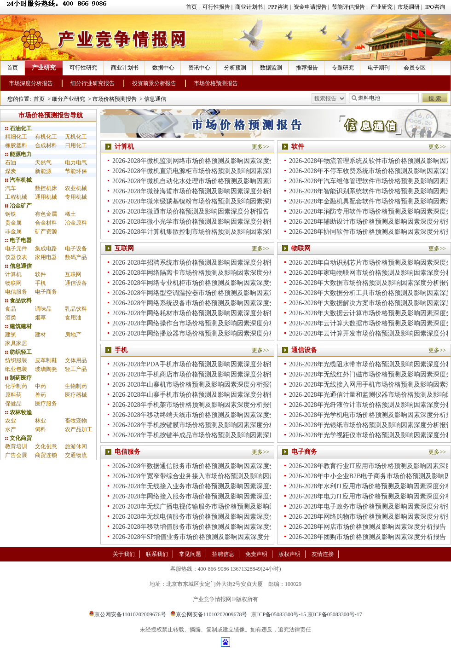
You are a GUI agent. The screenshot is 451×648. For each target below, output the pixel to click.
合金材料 (46, 223)
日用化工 (76, 145)
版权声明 (289, 554)
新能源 (43, 171)
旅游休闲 (76, 446)
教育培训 (16, 446)
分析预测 (235, 67)
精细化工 (16, 136)
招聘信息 (223, 554)
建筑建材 (18, 326)
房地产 (73, 334)
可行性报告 (216, 7)
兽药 (40, 395)
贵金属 (13, 223)
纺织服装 (16, 360)
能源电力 (18, 154)
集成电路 (46, 248)
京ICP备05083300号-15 (278, 614)
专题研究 (343, 67)
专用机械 (76, 197)
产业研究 (381, 7)
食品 (10, 309)
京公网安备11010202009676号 (127, 614)
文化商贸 (18, 438)
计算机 (13, 274)
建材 (40, 334)
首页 (191, 7)
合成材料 (46, 145)
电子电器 (18, 240)
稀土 (70, 214)
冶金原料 (76, 223)
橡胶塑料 (16, 145)
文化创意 (46, 446)
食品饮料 (18, 300)
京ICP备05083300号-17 (334, 614)
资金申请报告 (310, 7)
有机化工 (46, 136)
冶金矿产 (18, 205)
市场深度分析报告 (31, 83)
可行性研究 (83, 67)
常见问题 (190, 554)
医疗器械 (76, 395)
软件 (40, 274)
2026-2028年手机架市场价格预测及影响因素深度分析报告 (194, 404)
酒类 (10, 317)
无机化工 (76, 136)
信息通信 (155, 99)
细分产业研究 (68, 99)
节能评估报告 (348, 7)
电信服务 (16, 292)
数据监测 (271, 67)
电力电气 (76, 162)
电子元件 (16, 248)
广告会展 (16, 455)
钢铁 (10, 214)
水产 (10, 429)
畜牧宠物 (76, 420)
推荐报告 (307, 67)
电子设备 (76, 248)
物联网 (13, 283)
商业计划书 (249, 7)
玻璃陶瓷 (46, 369)
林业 (40, 420)
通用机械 (46, 197)
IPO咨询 (435, 7)
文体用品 (76, 360)
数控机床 (46, 188)
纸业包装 (16, 369)
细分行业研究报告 (92, 83)
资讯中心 (199, 67)
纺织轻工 (18, 352)
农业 (10, 420)
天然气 (43, 162)
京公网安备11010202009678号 (209, 614)
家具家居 (16, 343)
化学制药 (16, 386)
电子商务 (46, 292)
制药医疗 (18, 378)
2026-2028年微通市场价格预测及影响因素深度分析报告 (190, 211)
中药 (40, 386)
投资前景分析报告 (154, 83)
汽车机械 (18, 180)
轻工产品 (76, 369)
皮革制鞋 (46, 360)
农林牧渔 (18, 412)
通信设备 (76, 283)
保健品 (13, 403)
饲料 (40, 429)
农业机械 (76, 188)
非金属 (13, 231)
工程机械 (16, 197)
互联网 (73, 274)
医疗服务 (46, 403)
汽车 (10, 188)
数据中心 (163, 67)
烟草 (40, 317)
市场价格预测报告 (216, 83)
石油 (10, 162)
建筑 (10, 334)
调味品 (43, 309)
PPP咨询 (278, 7)
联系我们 (157, 554)
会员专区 (415, 67)
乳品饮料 (76, 309)
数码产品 (76, 257)
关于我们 (124, 554)
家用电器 (46, 257)
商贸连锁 (46, 455)
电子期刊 (379, 67)
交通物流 (76, 455)
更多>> (260, 147)
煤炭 (10, 171)
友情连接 (323, 554)
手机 (40, 283)
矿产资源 (46, 231)
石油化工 (18, 128)
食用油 (73, 317)
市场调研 (409, 7)
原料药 (13, 395)
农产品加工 (79, 429)
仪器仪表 (16, 257)
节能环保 (76, 171)
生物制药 (76, 386)
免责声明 (256, 554)
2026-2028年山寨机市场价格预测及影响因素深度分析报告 (194, 384)
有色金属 (46, 214)
